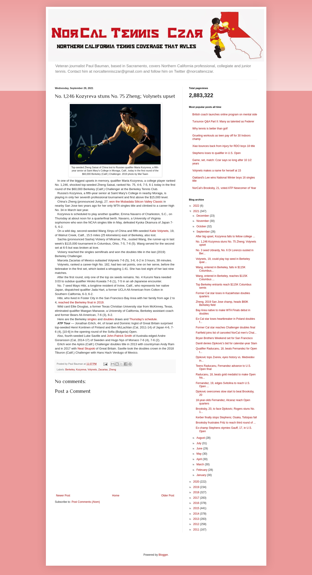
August (201, 437)
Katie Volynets (159, 231)
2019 (196, 487)
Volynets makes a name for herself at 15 (216, 170)
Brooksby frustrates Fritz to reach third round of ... (226, 422)
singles (92, 319)
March (200, 464)
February (202, 469)
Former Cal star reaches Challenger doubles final (225, 327)
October (201, 226)
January (201, 475)
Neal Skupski (86, 348)
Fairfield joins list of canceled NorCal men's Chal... (226, 332)
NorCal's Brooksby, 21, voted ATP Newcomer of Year (224, 188)
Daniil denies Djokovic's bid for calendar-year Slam (226, 343)
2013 (196, 518)
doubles (108, 319)
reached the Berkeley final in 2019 (80, 302)
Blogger (163, 554)
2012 (196, 524)
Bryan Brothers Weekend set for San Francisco (224, 338)
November (203, 221)
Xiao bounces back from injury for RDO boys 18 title (223, 146)
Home (115, 495)
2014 (196, 513)
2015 (196, 508)
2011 (196, 529)
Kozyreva (81, 369)
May (199, 453)
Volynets (92, 369)
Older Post (167, 495)
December (203, 215)
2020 (196, 481)
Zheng (112, 369)
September (203, 231)
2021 (196, 211)
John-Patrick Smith (119, 335)
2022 (196, 205)
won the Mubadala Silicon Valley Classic (136, 201)
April (199, 459)
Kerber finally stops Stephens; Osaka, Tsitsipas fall (226, 417)
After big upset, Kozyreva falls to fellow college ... (225, 236)
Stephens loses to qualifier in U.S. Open (216, 153)
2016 (196, 503)
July (199, 443)
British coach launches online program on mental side (224, 114)
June (199, 448)
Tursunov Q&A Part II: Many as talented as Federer (223, 121)
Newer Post (63, 495)
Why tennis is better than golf (210, 128)
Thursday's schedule (143, 319)
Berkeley (70, 369)
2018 (196, 492)
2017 (196, 497)
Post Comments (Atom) (86, 501)
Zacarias (102, 369)
